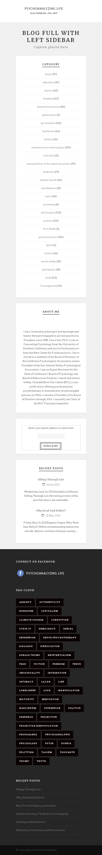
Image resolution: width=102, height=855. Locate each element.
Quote (49, 245)
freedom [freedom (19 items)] (58, 664)
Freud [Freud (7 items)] (77, 664)
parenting (49, 204)
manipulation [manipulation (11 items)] (69, 690)
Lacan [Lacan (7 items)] (45, 681)
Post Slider (49, 229)
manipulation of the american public (48, 163)
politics (48, 220)
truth (48, 277)
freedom (48, 98)
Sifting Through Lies (51, 479)
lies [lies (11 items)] (61, 681)
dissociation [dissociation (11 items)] (50, 646)
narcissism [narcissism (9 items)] (27, 708)
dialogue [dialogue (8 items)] (26, 646)
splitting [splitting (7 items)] (26, 752)
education (48, 82)
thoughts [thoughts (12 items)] (67, 752)
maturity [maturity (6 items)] (26, 699)
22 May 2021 (53, 515)
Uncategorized (48, 286)
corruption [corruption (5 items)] (60, 620)
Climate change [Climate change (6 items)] (31, 620)
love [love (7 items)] (46, 690)
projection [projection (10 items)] (49, 717)
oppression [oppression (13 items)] (52, 708)
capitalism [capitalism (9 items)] (49, 611)
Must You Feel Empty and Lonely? (36, 805)
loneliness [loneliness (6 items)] (27, 690)
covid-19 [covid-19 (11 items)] (25, 628)
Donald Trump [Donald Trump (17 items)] (29, 655)
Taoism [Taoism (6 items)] (46, 752)
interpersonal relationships (47, 147)
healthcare (48, 131)
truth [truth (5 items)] (41, 761)
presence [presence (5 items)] (26, 717)
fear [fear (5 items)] (22, 664)
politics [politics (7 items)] (74, 708)
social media (48, 261)
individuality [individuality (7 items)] (29, 673)
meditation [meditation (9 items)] (50, 699)
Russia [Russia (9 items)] (66, 743)
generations (49, 115)
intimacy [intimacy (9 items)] (26, 681)
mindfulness (48, 188)
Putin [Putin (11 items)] (49, 743)
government (48, 123)
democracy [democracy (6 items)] (47, 628)
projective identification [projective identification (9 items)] (38, 726)
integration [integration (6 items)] (57, 673)
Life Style (49, 155)
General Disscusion (48, 106)
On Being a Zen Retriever (30, 822)
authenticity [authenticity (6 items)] (49, 602)
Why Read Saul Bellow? (51, 510)
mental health (48, 180)
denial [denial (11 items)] (68, 628)
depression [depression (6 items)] (27, 637)
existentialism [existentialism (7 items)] (59, 655)
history (48, 139)
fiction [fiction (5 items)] (39, 664)
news (48, 196)
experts (48, 90)
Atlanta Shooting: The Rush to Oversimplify (42, 813)
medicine (48, 172)
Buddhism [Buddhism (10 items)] (26, 611)
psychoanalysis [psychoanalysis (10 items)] (57, 734)
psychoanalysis (47, 237)
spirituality (48, 269)
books (48, 74)
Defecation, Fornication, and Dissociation (40, 830)
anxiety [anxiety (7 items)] (25, 602)
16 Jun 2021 (53, 484)
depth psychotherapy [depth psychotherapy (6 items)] (59, 637)
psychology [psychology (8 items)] (28, 743)
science (48, 253)
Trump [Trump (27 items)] (24, 761)
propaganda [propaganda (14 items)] (28, 734)
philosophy (48, 212)
